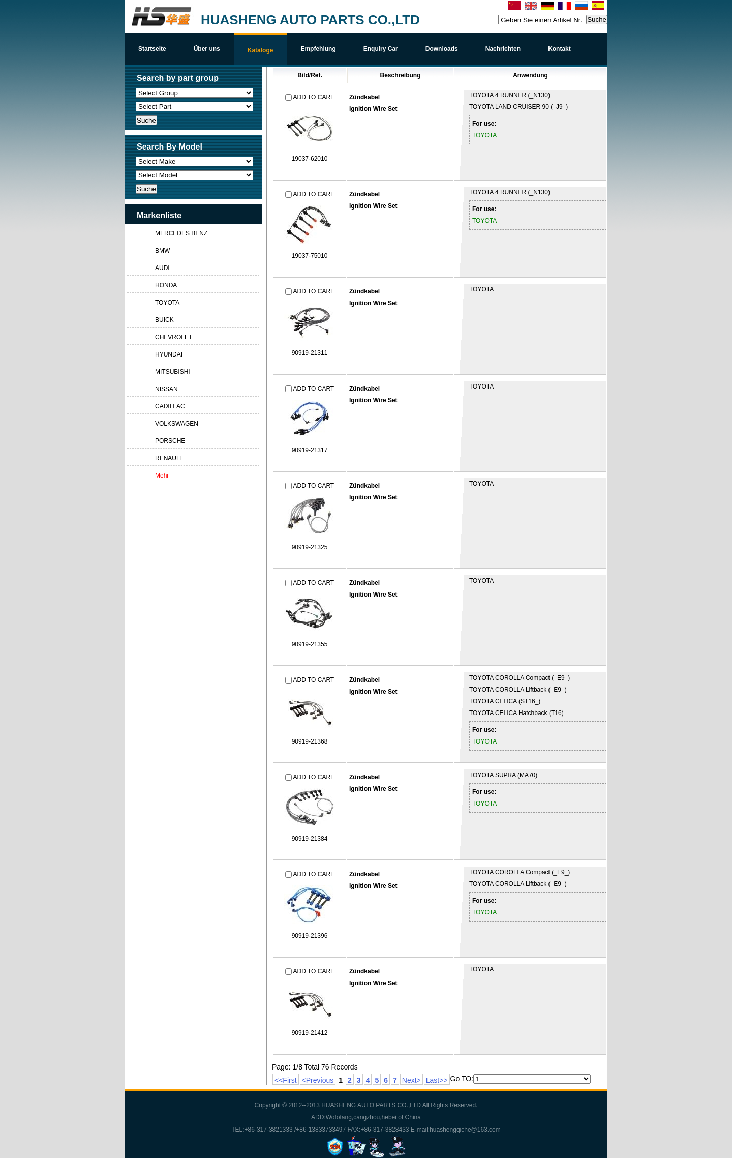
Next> (411, 1080)
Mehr (162, 475)
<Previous (318, 1080)
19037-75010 (310, 255)
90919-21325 (310, 547)
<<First (285, 1080)
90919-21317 (310, 450)
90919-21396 (310, 935)
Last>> (437, 1080)
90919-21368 (310, 741)
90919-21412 (310, 1032)
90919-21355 (310, 644)
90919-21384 (310, 838)
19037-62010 (310, 158)
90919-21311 (310, 353)
